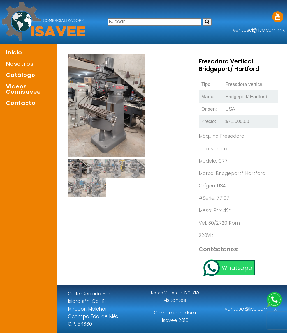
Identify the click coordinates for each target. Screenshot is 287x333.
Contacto (20, 103)
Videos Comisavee (23, 89)
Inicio (14, 52)
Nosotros (19, 64)
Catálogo (20, 75)
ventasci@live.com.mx (259, 30)
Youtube (277, 15)
